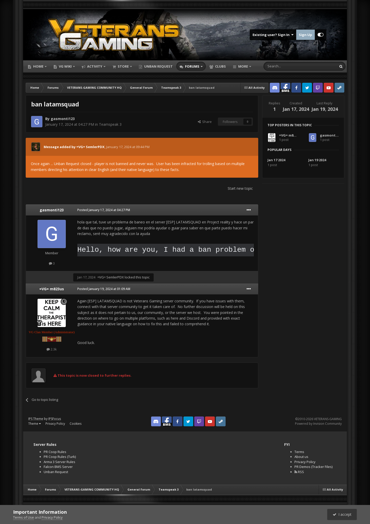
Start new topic (240, 188)
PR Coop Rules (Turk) (60, 456)
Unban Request (158, 66)
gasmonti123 (63, 118)
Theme (34, 423)
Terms (299, 451)
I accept (342, 514)
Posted (103, 210)
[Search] (287, 66)
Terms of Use (23, 517)
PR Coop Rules (55, 451)
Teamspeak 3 (110, 124)
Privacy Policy (55, 423)
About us (301, 456)
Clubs (220, 66)
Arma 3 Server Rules (59, 461)
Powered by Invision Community (318, 423)
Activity (94, 66)
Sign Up (305, 34)
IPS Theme (35, 419)
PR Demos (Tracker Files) (313, 466)
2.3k (52, 349)
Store (123, 66)
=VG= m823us (51, 288)
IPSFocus (54, 419)
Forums (192, 66)
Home (38, 66)
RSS (299, 471)
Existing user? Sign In (273, 35)
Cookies (75, 423)
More (243, 66)
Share (205, 121)
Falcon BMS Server (58, 466)
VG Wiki (65, 66)
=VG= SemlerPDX (110, 277)
